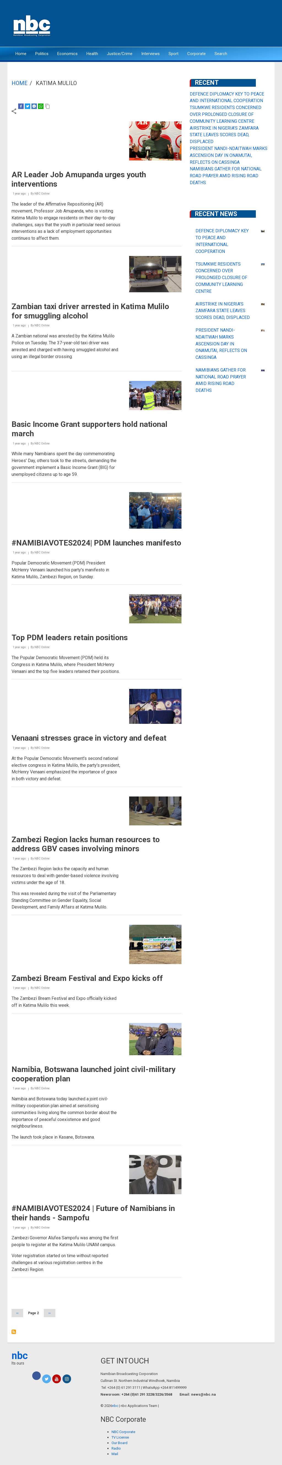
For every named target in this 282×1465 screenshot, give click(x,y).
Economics (67, 53)
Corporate (196, 53)
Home (20, 53)
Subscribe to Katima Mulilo (14, 1332)
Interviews (150, 53)
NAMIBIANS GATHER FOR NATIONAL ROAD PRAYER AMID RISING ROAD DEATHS (226, 175)
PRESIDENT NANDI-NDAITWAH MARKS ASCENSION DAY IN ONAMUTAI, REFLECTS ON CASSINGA (228, 155)
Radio (116, 1448)
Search (221, 53)
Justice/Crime (119, 53)
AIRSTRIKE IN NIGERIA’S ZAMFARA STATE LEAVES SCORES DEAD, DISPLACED (224, 135)
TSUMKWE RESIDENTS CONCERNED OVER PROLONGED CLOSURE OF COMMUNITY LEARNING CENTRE (225, 114)
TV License (120, 1437)
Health (92, 53)
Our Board (120, 1443)
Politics (41, 53)
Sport (173, 53)
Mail (115, 1454)
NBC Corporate (123, 1432)
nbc (20, 1356)
